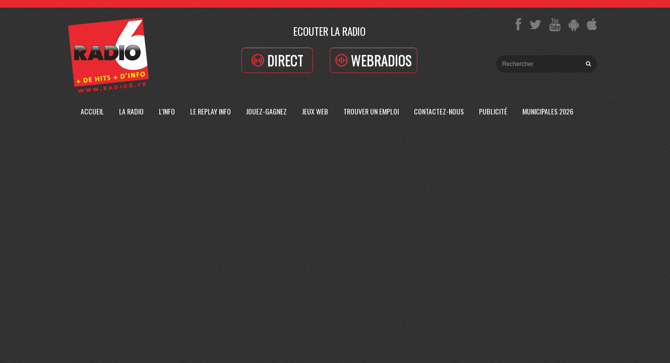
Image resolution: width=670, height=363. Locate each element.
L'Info (167, 111)
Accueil (92, 111)
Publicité (493, 111)
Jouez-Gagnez (266, 111)
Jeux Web (315, 111)
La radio (131, 111)
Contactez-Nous (439, 111)
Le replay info (210, 111)
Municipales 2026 (547, 111)
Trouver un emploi (371, 111)
